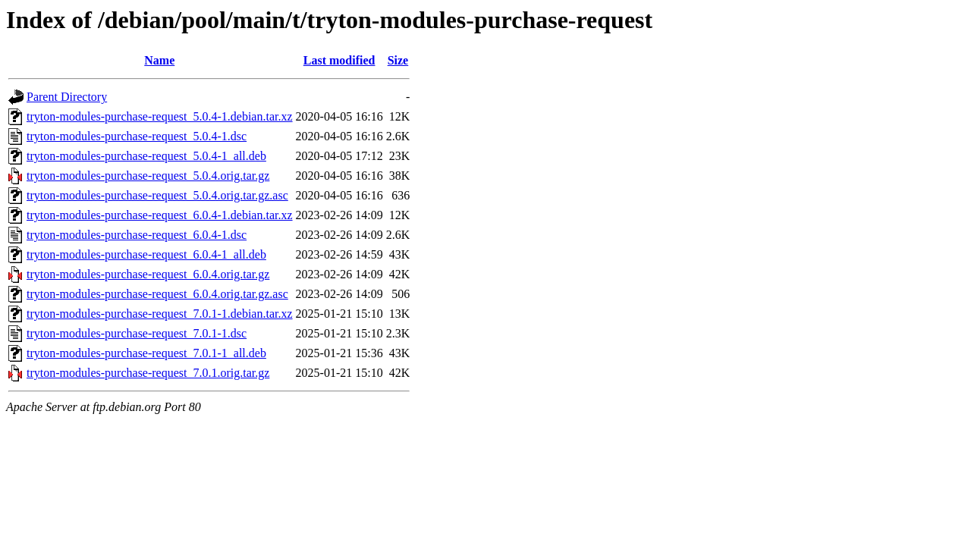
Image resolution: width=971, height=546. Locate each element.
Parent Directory (67, 96)
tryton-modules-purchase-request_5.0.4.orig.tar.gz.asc (157, 195)
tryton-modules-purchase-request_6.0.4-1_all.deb (146, 254)
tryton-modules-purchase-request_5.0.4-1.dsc (137, 136)
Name (159, 60)
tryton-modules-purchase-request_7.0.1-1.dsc (137, 333)
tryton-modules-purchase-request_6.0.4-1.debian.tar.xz (160, 215)
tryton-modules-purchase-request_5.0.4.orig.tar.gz (148, 175)
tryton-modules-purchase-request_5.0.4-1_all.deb (146, 155)
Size (398, 60)
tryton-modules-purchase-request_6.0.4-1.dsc (137, 234)
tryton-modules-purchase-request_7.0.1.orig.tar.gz (148, 372)
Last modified (339, 60)
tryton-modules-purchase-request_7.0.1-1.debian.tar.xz (160, 313)
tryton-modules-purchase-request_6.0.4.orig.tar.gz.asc (157, 293)
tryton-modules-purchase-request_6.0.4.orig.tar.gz (148, 274)
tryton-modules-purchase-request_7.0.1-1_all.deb (146, 353)
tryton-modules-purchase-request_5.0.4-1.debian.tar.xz (160, 116)
